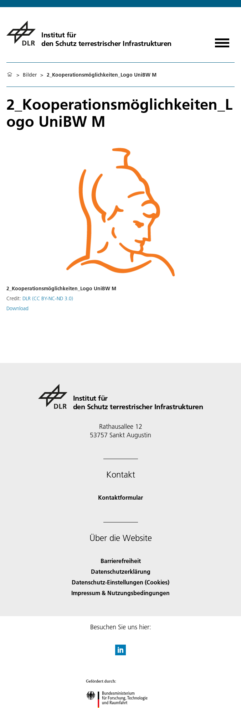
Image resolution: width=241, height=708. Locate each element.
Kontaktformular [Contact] (120, 497)
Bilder (30, 74)
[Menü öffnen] (222, 40)
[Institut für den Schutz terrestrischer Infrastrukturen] (88, 33)
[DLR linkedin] (120, 653)
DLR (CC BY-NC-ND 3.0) (47, 298)
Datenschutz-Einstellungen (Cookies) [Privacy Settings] (120, 582)
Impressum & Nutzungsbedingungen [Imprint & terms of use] (120, 593)
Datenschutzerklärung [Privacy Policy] (120, 571)
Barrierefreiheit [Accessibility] (121, 560)
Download (17, 308)
